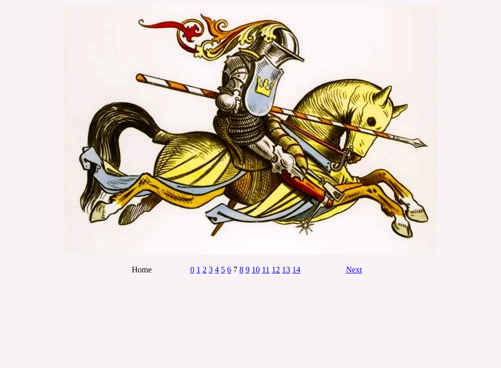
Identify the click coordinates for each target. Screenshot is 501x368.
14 (296, 269)
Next (354, 269)
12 (276, 269)
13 (286, 269)
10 (256, 269)
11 (266, 269)
